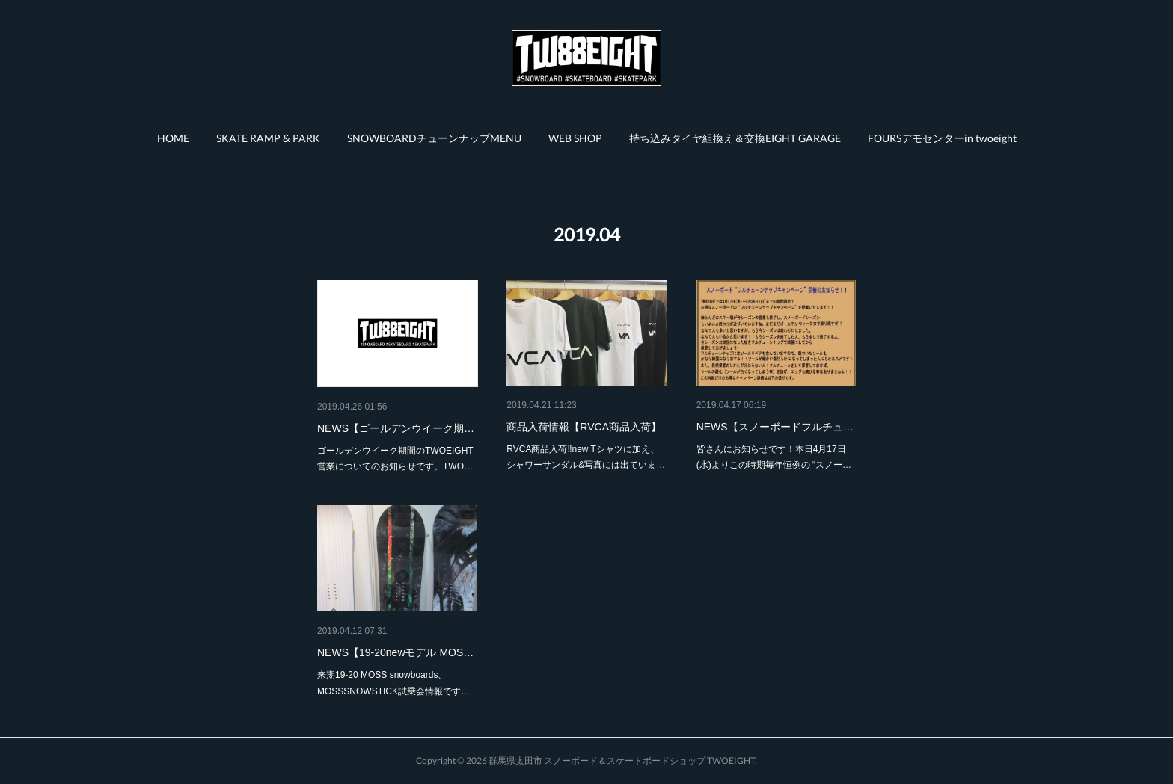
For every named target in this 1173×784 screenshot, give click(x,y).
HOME (173, 138)
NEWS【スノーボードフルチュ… (775, 427)
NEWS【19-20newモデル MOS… (395, 652)
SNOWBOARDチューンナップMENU (434, 138)
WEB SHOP (575, 138)
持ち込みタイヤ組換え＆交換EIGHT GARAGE (735, 138)
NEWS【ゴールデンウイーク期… (395, 428)
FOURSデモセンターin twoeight (942, 138)
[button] (173, 138)
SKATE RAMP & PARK (268, 138)
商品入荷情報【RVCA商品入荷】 (583, 427)
